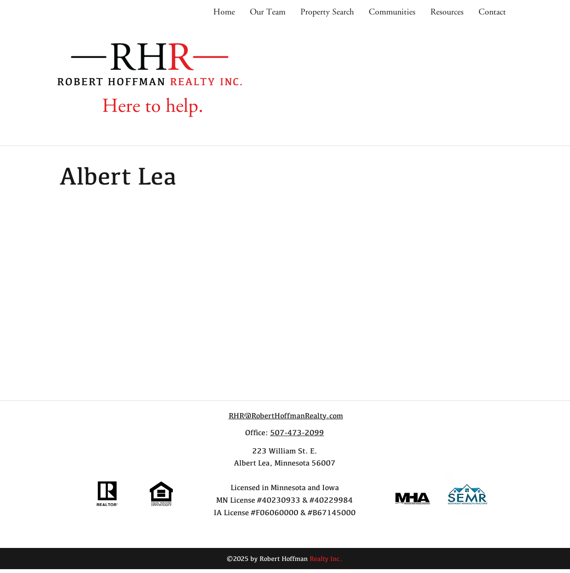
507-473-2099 (297, 432)
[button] (392, 12)
